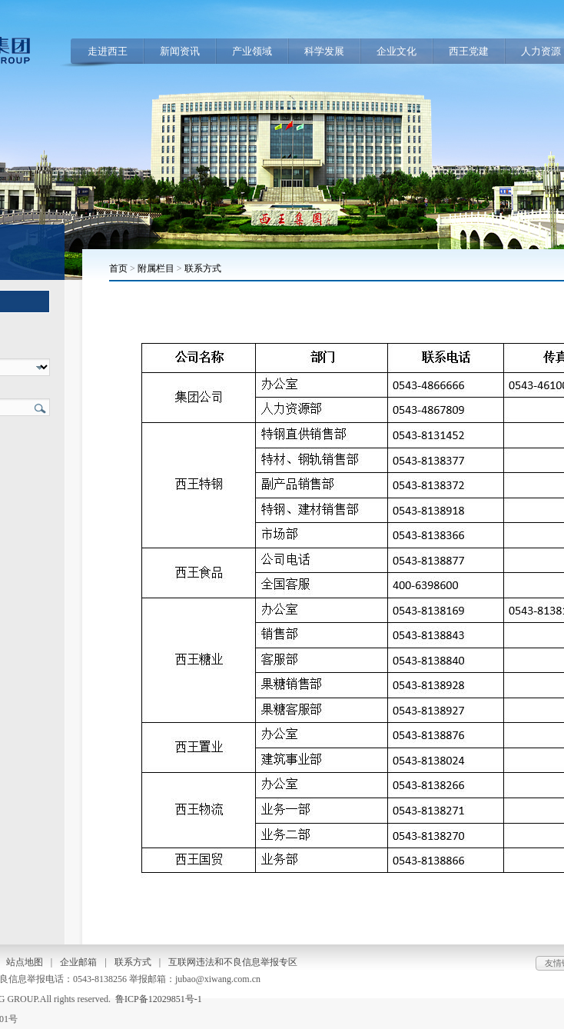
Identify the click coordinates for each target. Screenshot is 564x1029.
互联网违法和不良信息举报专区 (232, 962)
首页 (118, 268)
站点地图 (24, 962)
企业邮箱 (78, 962)
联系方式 (202, 268)
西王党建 (469, 51)
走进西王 (108, 51)
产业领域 (252, 51)
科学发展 (324, 51)
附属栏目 (156, 268)
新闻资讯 (180, 51)
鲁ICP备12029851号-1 (158, 999)
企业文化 (396, 51)
